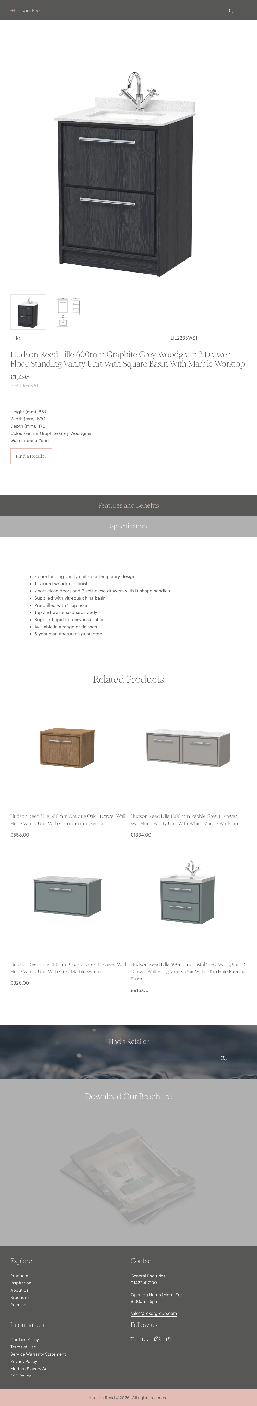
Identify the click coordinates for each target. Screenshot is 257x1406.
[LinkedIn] (169, 1339)
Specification (128, 526)
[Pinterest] (134, 1339)
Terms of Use (23, 1346)
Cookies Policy (24, 1339)
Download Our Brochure (128, 1096)
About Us (19, 1290)
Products (19, 1275)
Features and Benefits (128, 505)
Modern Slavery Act (29, 1368)
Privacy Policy (23, 1361)
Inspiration (21, 1282)
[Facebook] (157, 1339)
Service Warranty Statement (38, 1354)
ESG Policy (20, 1375)
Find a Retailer (31, 456)
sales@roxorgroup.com (154, 1313)
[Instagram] (145, 1339)
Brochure (19, 1297)
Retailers (18, 1304)
